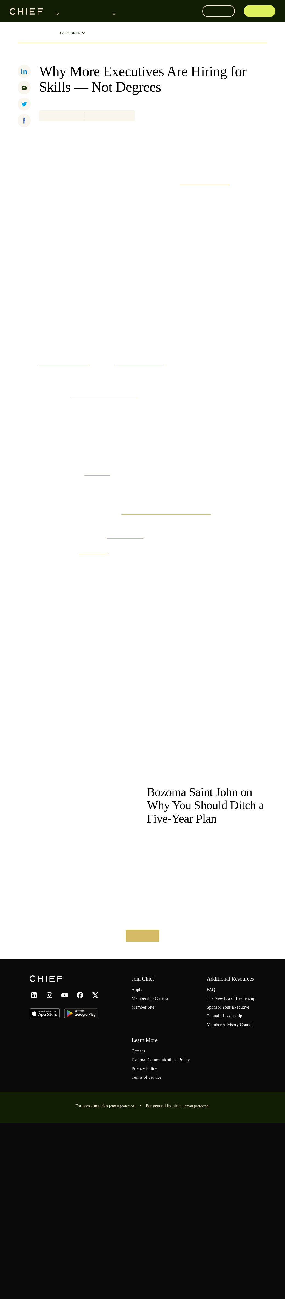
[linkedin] (24, 70)
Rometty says (195, 692)
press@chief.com (119, 1282)
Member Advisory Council (224, 1194)
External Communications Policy (159, 1233)
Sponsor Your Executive (223, 1177)
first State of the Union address (143, 533)
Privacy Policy (146, 1245)
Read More (142, 1098)
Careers (140, 1220)
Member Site (145, 1170)
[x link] (95, 1158)
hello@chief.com (206, 1282)
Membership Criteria (153, 1161)
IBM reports (131, 613)
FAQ (202, 1152)
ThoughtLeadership (33, 33)
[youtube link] (64, 1158)
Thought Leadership (219, 1185)
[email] (24, 87)
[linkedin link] (34, 1158)
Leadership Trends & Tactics (70, 55)
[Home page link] (26, 11)
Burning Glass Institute (214, 320)
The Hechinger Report (159, 502)
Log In (220, 11)
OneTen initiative (226, 676)
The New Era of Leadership (176, 930)
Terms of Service (149, 1253)
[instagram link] (49, 1158)
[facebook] (24, 120)
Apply (261, 11)
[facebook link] (80, 1158)
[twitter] (24, 103)
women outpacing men (79, 502)
